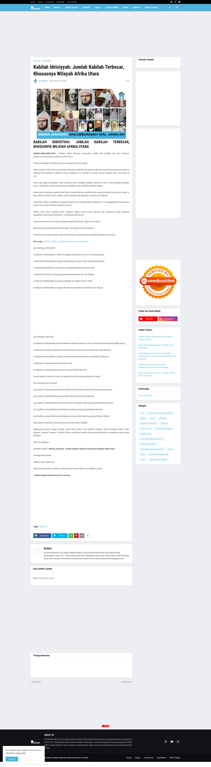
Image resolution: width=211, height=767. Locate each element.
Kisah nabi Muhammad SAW (151, 439)
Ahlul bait (47, 61)
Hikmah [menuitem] (86, 7)
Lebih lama (126, 682)
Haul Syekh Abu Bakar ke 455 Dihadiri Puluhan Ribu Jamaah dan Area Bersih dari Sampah (157, 356)
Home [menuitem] (47, 7)
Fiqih (142, 413)
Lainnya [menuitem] (135, 7)
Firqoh (152, 418)
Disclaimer (61, 2)
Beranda (37, 61)
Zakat (142, 460)
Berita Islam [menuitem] (71, 7)
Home (33, 2)
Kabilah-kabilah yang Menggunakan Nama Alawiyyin (66, 241)
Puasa (170, 449)
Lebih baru (36, 682)
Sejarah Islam (145, 434)
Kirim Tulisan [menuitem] (151, 7)
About (40, 2)
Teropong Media (145, 395)
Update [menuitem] (56, 7)
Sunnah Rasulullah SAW (158, 454)
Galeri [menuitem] (125, 7)
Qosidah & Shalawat (148, 423)
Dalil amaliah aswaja (164, 429)
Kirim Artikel (72, 2)
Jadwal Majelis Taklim (158, 460)
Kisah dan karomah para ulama (161, 413)
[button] (170, 7)
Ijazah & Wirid (145, 429)
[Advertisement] (105, 34)
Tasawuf (164, 423)
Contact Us (49, 2)
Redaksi (48, 548)
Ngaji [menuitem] (97, 7)
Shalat (142, 418)
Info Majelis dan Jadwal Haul (151, 449)
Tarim (142, 454)
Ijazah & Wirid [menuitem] (112, 7)
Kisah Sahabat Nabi (148, 444)
